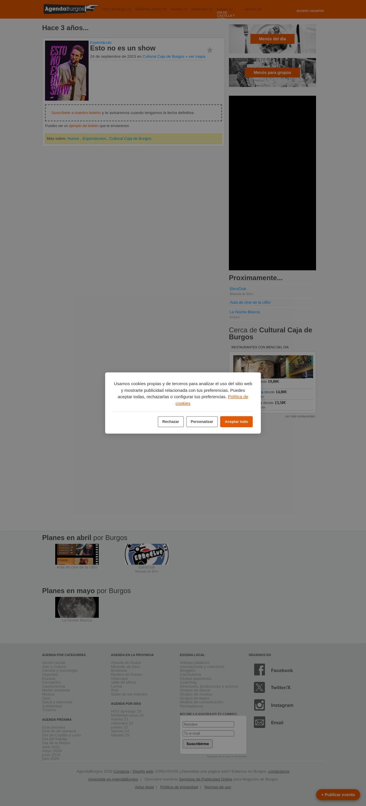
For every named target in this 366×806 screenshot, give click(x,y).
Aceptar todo (236, 421)
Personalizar (202, 421)
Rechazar (170, 421)
